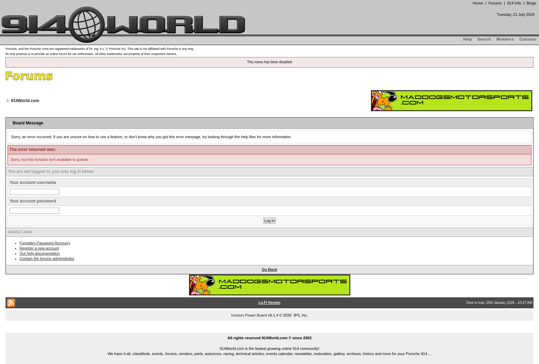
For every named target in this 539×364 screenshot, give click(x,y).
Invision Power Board (249, 315)
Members (505, 39)
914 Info (514, 3)
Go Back (269, 269)
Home (478, 3)
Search (484, 39)
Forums (495, 3)
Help (467, 39)
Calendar (528, 39)
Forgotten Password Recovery (45, 243)
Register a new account (39, 248)
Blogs (531, 3)
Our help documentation (40, 253)
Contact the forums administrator (47, 258)
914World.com (25, 100)
